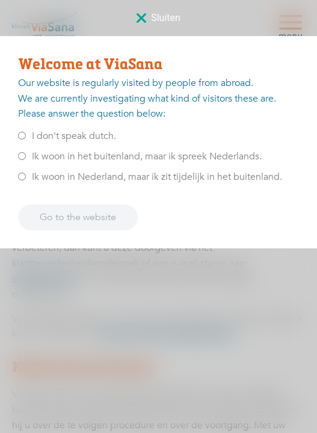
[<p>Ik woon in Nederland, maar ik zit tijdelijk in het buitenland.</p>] (22, 176)
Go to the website (78, 217)
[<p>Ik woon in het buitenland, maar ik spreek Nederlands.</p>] (22, 156)
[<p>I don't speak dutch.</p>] (22, 136)
